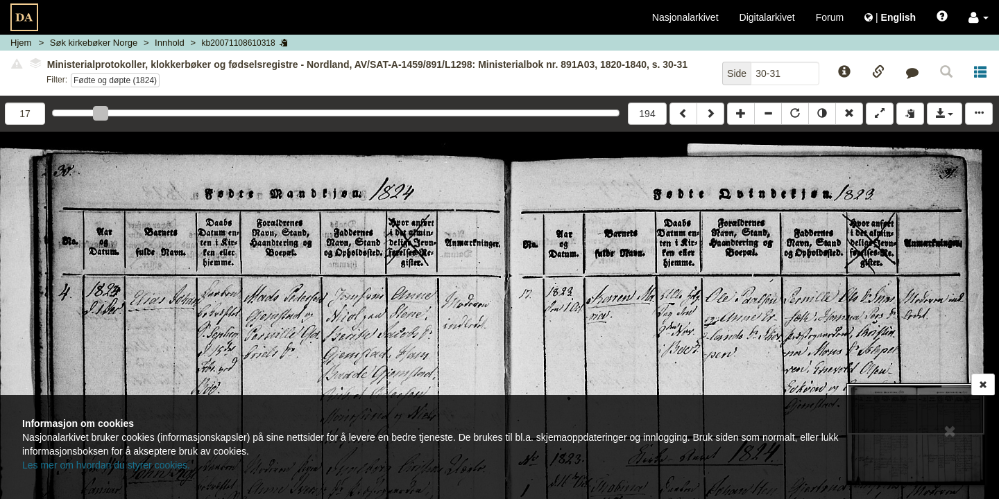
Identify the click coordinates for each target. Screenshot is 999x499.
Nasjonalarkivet (685, 17)
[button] (978, 17)
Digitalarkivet (767, 17)
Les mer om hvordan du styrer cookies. (106, 465)
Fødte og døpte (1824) (115, 80)
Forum (830, 17)
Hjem (20, 42)
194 (647, 113)
